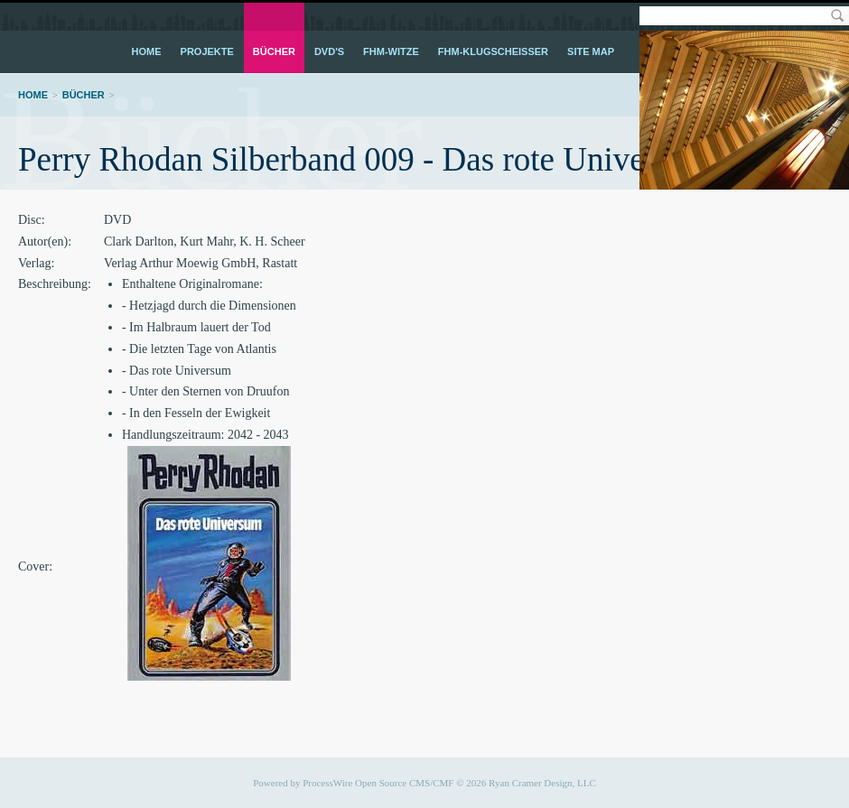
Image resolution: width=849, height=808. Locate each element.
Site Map (590, 51)
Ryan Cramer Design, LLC (542, 782)
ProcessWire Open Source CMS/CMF (378, 782)
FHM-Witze (391, 51)
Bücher (274, 51)
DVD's (329, 51)
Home (147, 51)
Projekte (207, 51)
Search (837, 15)
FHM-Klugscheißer (493, 51)
